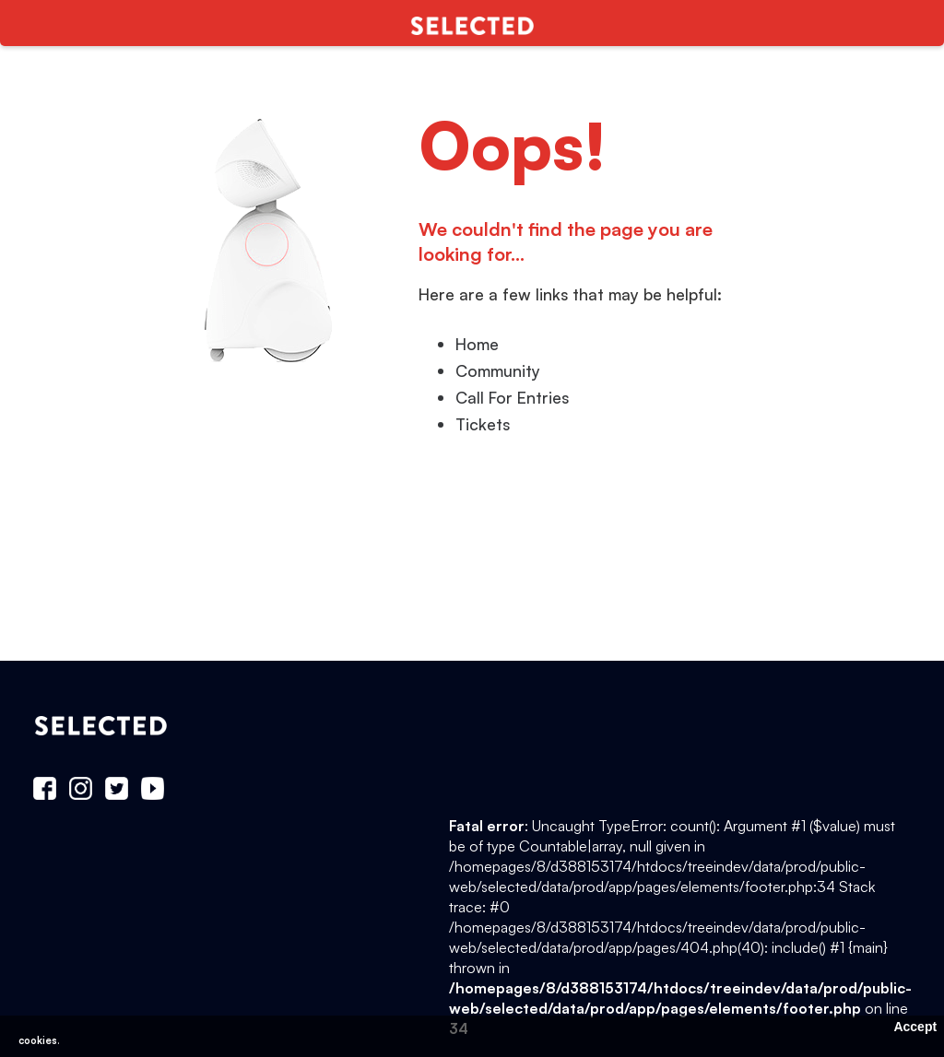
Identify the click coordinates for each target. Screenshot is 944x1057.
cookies (37, 1040)
